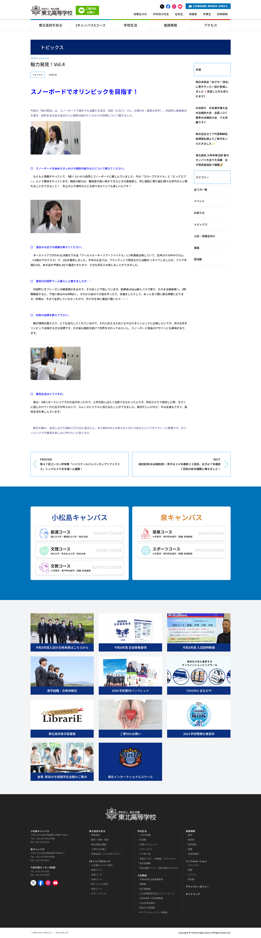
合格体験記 (193, 854)
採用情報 (222, 14)
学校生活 (130, 25)
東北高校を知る (50, 25)
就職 (190, 849)
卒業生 (207, 14)
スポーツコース (98, 894)
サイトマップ (193, 894)
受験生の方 (140, 14)
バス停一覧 (145, 854)
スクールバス (146, 849)
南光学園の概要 (98, 844)
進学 (190, 835)
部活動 (198, 260)
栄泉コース (96, 889)
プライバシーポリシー (197, 887)
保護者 (193, 14)
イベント (199, 202)
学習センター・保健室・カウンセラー (158, 859)
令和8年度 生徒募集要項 (151, 880)
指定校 (191, 840)
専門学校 (192, 844)
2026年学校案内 (147, 903)
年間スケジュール (148, 844)
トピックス (44, 58)
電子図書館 (145, 864)
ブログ (34, 58)
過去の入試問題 (147, 908)
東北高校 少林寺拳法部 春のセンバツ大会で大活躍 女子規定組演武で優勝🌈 (212, 160)
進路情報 (170, 25)
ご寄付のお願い (98, 849)
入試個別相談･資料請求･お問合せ (208, 6)
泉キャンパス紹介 (100, 884)
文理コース (96, 875)
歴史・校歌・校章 (100, 840)
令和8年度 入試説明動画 (151, 898)
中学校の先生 (161, 14)
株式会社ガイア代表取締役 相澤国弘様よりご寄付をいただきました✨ (212, 139)
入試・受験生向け (204, 236)
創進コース (96, 870)
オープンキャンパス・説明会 (154, 912)
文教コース (96, 880)
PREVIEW (82, 465)
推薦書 (143, 884)
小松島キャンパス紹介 (102, 865)
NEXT (178, 465)
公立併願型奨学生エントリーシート (157, 894)
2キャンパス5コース (90, 25)
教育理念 (95, 835)
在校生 (179, 14)
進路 (196, 248)
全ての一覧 (200, 190)
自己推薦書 (145, 889)
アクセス (210, 25)
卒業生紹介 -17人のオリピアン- (106, 854)
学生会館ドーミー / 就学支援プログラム (159, 868)
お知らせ (199, 213)
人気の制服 (145, 835)
